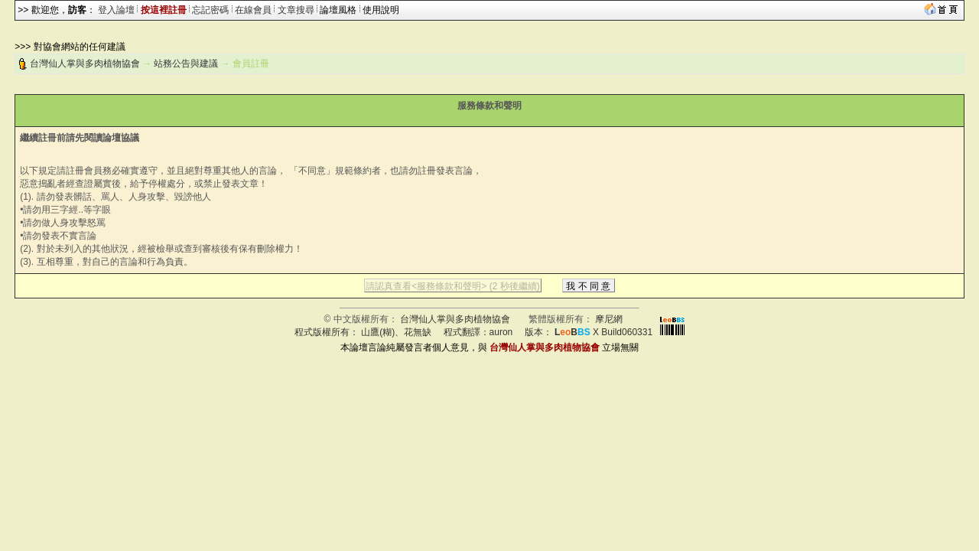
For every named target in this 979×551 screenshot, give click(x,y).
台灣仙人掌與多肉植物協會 (85, 63)
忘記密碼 (210, 10)
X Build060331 (603, 332)
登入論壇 (116, 10)
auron (501, 332)
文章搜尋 (296, 10)
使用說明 (381, 10)
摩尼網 (609, 319)
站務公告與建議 (186, 63)
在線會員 (253, 10)
